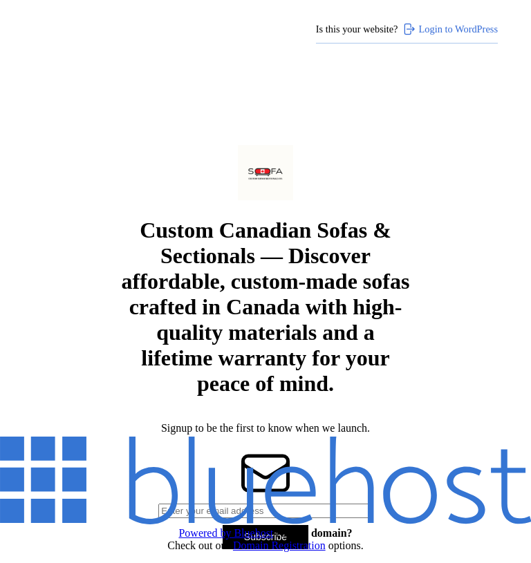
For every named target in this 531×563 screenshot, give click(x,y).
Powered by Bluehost (225, 533)
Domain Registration (279, 545)
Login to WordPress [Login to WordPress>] (450, 29)
